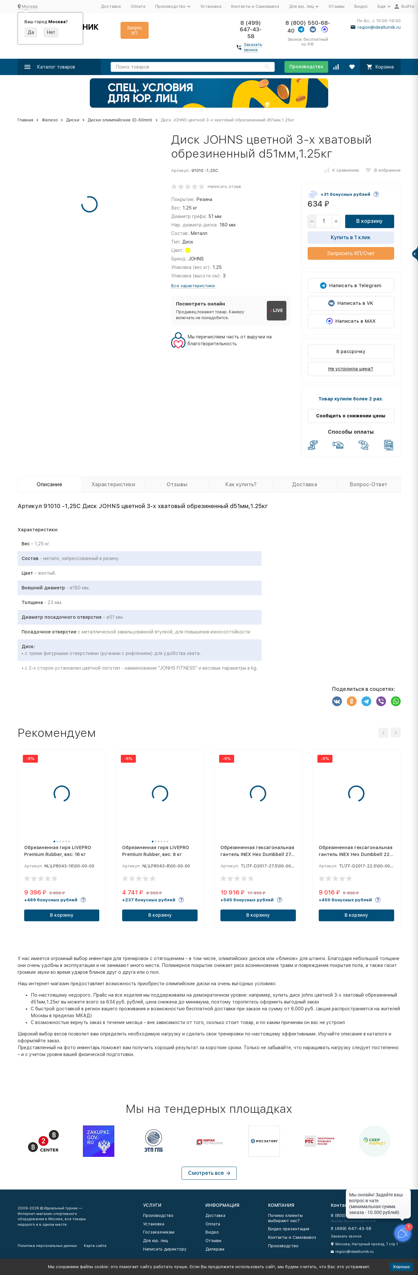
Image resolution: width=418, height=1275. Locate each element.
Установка (210, 6)
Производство (306, 66)
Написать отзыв (224, 186)
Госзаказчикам (158, 1232)
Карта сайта (95, 1246)
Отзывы (337, 6)
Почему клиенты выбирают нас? (285, 1218)
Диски (72, 119)
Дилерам (214, 1249)
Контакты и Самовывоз (255, 6)
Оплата (138, 6)
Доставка (111, 6)
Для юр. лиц (155, 1240)
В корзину (369, 221)
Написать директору (164, 1249)
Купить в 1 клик (351, 237)
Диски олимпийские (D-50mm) (120, 119)
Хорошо (401, 1266)
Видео (361, 6)
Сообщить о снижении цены (350, 415)
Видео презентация (288, 1228)
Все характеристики (193, 285)
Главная (25, 119)
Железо (49, 119)
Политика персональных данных (47, 1246)
